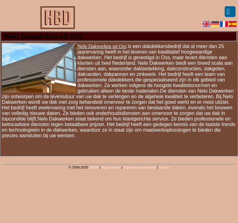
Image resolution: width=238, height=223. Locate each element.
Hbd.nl (94, 167)
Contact (164, 167)
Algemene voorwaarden (139, 167)
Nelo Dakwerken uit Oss (101, 46)
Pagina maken (111, 167)
